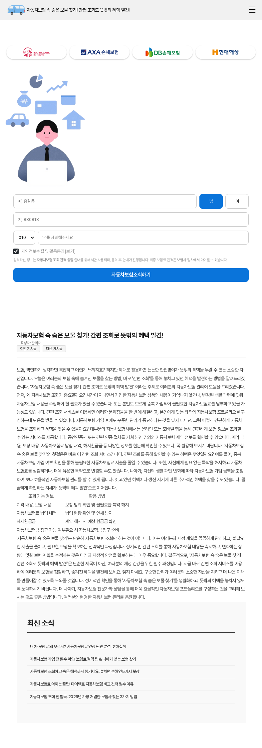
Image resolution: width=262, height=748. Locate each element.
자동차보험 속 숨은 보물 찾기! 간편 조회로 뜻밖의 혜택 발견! (16, 10)
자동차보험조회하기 (131, 276)
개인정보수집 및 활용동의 (43, 251)
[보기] (70, 251)
